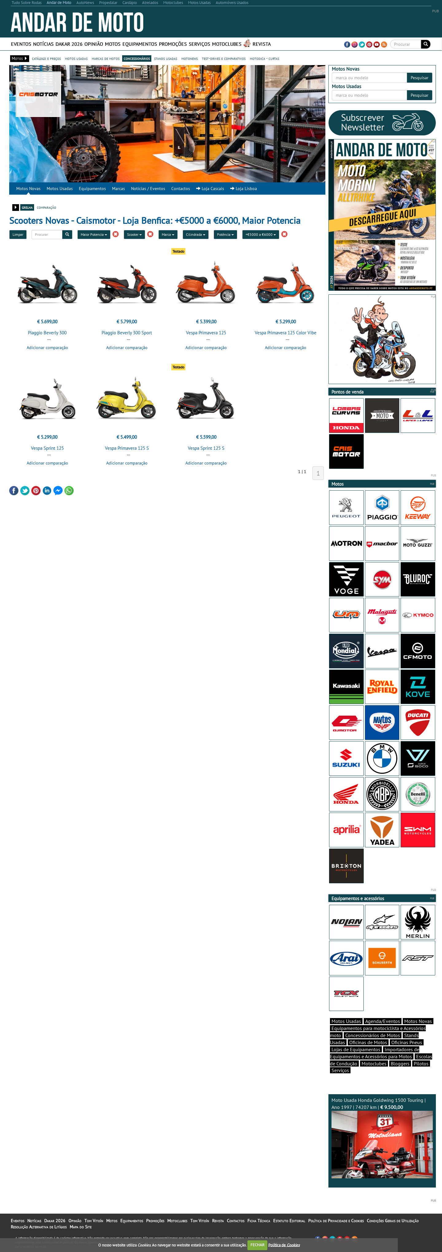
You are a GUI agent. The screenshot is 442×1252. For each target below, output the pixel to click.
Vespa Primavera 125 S (127, 448)
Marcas (118, 188)
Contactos (180, 188)
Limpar (18, 234)
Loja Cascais (210, 188)
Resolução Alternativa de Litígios (39, 1227)
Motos (113, 44)
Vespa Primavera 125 (206, 333)
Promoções (173, 44)
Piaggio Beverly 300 (47, 333)
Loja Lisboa (243, 188)
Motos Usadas (60, 188)
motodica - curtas (264, 58)
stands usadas (165, 58)
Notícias (43, 44)
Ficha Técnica (258, 1220)
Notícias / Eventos (148, 188)
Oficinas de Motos (368, 1042)
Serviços (199, 44)
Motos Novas (28, 188)
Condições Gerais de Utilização (393, 1220)
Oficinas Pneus (406, 1042)
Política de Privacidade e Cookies (336, 1220)
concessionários (137, 58)
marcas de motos (105, 58)
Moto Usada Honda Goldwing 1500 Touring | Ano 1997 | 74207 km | (382, 1137)
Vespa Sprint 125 (47, 448)
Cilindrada (195, 234)
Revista (262, 44)
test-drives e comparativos (224, 58)
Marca (168, 234)
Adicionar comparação (47, 347)
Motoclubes (227, 44)
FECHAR (257, 1244)
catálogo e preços (46, 58)
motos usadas (76, 58)
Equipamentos (139, 44)
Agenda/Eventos (382, 1021)
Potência (225, 234)
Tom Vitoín (93, 1220)
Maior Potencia (94, 234)
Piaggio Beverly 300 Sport (127, 333)
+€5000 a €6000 (261, 234)
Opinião (93, 44)
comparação (46, 207)
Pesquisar (419, 77)
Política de (284, 1244)
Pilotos (421, 1063)
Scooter (134, 234)
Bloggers (400, 1063)
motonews (189, 58)
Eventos (21, 44)
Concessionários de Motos (372, 1035)
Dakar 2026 (69, 44)
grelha (27, 207)
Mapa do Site (80, 1227)
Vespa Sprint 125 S (206, 448)
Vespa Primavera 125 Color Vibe (285, 333)
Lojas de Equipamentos (356, 1049)
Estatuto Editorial (289, 1220)
